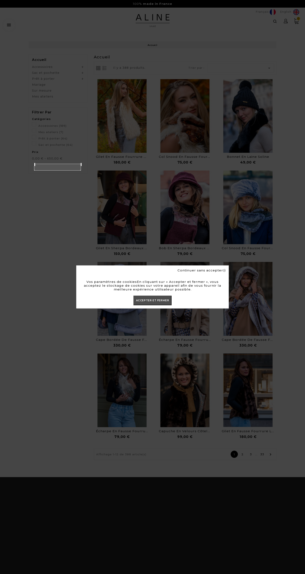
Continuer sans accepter (201, 270)
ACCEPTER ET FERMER (152, 300)
